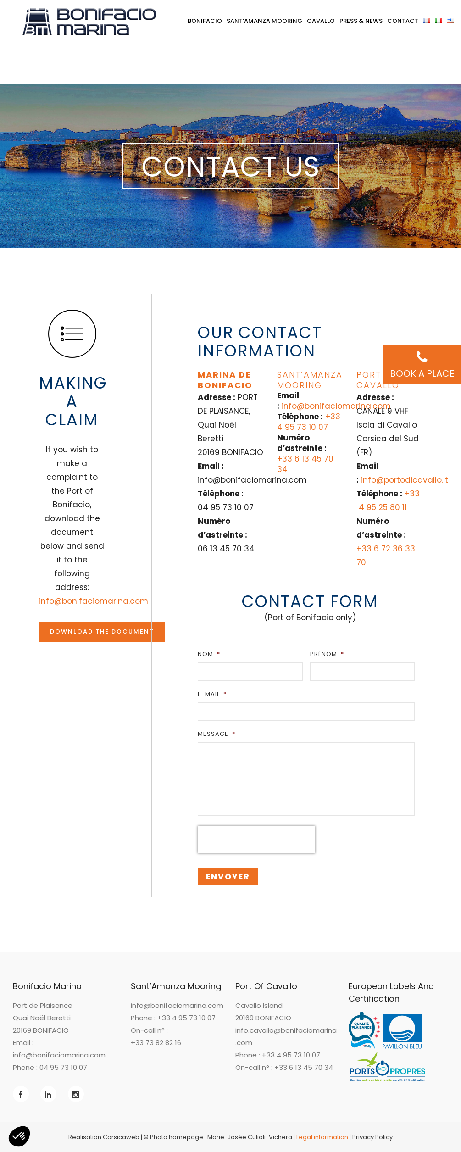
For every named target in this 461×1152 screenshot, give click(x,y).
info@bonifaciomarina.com (93, 601)
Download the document (102, 631)
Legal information (322, 1137)
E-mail (212, 694)
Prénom (327, 654)
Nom (209, 654)
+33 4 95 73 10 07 (308, 422)
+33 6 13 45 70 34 (305, 464)
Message (216, 733)
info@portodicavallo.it (404, 479)
